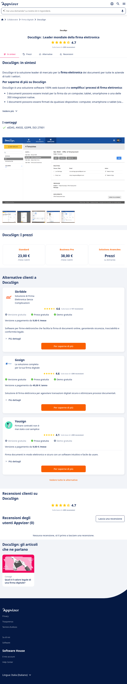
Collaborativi (12, 19)
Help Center (7, 662)
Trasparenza (7, 621)
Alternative (45, 54)
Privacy (5, 616)
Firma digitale (28, 19)
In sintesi (9, 54)
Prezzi (27, 54)
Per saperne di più (63, 346)
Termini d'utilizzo (9, 627)
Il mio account (8, 656)
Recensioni (66, 54)
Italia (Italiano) (21, 675)
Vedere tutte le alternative (63, 479)
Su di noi (6, 637)
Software (6, 642)
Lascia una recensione (110, 518)
